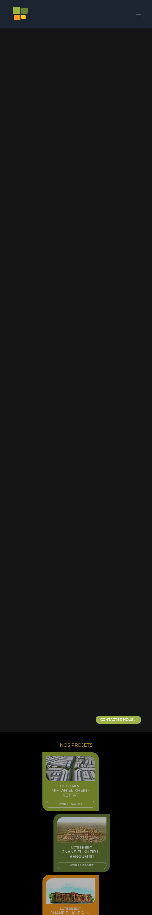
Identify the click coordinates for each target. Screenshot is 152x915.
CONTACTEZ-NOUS (118, 719)
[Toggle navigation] (138, 14)
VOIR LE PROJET (61, 804)
